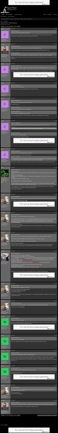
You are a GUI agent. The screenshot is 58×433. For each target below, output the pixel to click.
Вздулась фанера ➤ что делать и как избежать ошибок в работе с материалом (16, 18)
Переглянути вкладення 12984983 (18, 266)
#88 (56, 167)
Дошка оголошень (18, 14)
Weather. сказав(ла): (15, 85)
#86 (56, 120)
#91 (56, 232)
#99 (56, 385)
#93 (56, 283)
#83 (56, 63)
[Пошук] (54, 14)
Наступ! (18, 26)
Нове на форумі (9, 14)
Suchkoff (3, 24)
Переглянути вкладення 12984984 (32, 266)
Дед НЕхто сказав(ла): (15, 65)
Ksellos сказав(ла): (15, 46)
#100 (56, 400)
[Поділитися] (54, 29)
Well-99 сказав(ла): (15, 196)
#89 (56, 194)
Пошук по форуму (11, 16)
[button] (13, 14)
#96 (56, 335)
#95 (56, 316)
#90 (56, 212)
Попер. (3, 26)
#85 (56, 98)
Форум (2, 14)
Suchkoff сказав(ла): (15, 169)
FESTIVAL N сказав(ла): (16, 303)
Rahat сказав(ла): (15, 285)
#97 (56, 350)
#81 (56, 28)
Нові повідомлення (4, 16)
